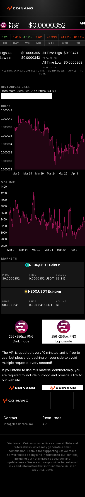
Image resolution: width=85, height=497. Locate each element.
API (82, 23)
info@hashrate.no (18, 424)
